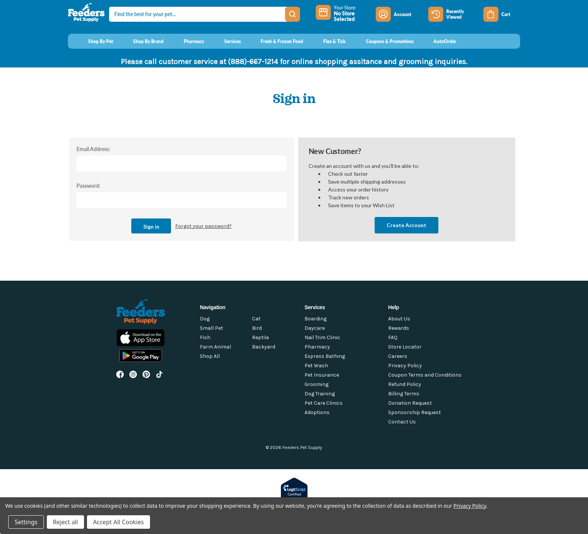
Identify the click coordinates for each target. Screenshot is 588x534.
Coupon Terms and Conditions (425, 375)
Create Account (406, 225)
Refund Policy (404, 384)
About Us (399, 319)
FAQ (393, 337)
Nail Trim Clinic (322, 337)
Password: (88, 185)
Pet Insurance (321, 375)
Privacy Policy (405, 365)
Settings (26, 522)
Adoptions (317, 412)
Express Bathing (324, 356)
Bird (257, 328)
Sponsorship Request (414, 412)
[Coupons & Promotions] (383, 41)
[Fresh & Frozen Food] (275, 41)
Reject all (65, 522)
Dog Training (319, 393)
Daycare (314, 328)
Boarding (315, 319)
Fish (205, 337)
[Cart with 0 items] (501, 14)
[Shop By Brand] (141, 41)
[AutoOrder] (438, 41)
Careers (397, 356)
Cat (256, 319)
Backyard (263, 347)
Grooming (316, 384)
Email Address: (93, 149)
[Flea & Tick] (327, 41)
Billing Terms (403, 393)
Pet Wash (316, 365)
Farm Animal (215, 347)
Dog (205, 319)
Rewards (398, 328)
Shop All (210, 356)
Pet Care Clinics (323, 403)
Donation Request (410, 403)
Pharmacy (317, 347)
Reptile (260, 337)
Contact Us (402, 422)
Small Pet (211, 328)
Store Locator (405, 347)
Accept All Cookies (118, 522)
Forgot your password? (203, 226)
